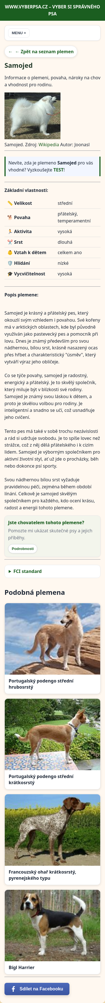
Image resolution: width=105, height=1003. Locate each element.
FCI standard (27, 571)
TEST (58, 170)
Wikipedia (48, 144)
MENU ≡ (19, 33)
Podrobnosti (23, 549)
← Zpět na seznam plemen (44, 51)
